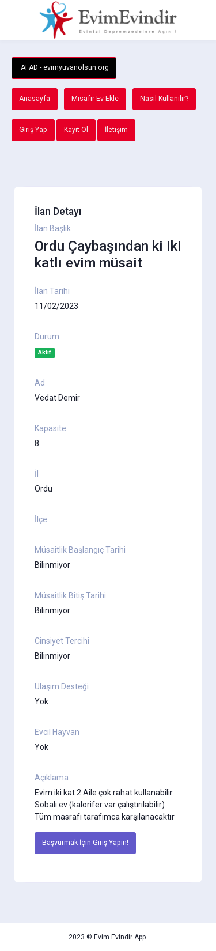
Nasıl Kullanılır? (164, 99)
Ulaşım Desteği (62, 686)
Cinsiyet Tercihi (62, 641)
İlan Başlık (53, 228)
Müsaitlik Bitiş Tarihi (70, 595)
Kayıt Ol (76, 130)
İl (37, 473)
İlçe (41, 519)
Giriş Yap (33, 130)
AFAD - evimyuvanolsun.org (64, 67)
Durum (47, 336)
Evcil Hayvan (57, 732)
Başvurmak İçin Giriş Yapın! (85, 843)
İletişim (116, 130)
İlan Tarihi (52, 291)
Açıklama (52, 777)
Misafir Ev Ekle (95, 99)
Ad (40, 382)
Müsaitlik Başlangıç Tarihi (80, 549)
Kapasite (50, 428)
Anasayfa (34, 99)
